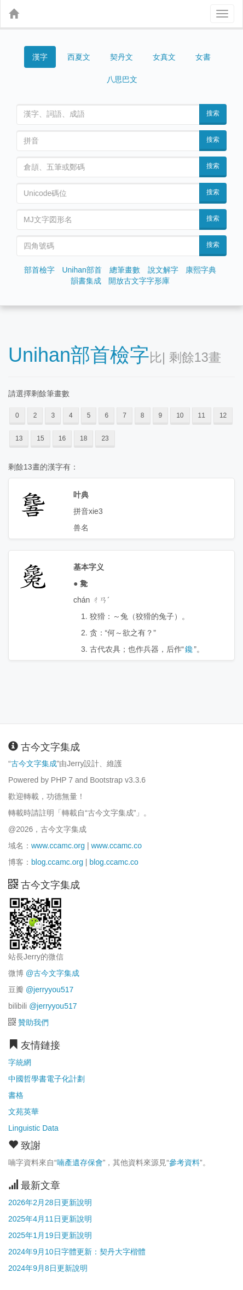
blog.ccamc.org (57, 862)
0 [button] (17, 415)
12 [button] (223, 415)
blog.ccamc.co (113, 862)
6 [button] (106, 415)
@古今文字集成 (52, 973)
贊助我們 (33, 1022)
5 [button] (89, 415)
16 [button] (62, 438)
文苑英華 (23, 1111)
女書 (203, 57)
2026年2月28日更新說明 (50, 1202)
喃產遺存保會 (80, 1162)
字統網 (19, 1062)
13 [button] (18, 438)
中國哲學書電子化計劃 (46, 1078)
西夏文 (78, 57)
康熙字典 (201, 269)
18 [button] (83, 438)
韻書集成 (86, 280)
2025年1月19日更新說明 (50, 1235)
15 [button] (40, 438)
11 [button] (201, 415)
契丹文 (121, 57)
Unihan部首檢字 (78, 355)
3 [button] (53, 415)
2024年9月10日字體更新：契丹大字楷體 (77, 1251)
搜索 (212, 113)
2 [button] (35, 415)
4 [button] (71, 415)
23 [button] (104, 438)
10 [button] (179, 415)
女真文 (164, 57)
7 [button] (124, 415)
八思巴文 (122, 79)
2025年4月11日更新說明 (50, 1218)
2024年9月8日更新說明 (48, 1268)
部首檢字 (39, 269)
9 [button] (161, 415)
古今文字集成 (34, 763)
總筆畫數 (124, 269)
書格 (16, 1095)
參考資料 (184, 1162)
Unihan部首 (81, 269)
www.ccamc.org (58, 845)
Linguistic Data (33, 1128)
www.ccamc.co (116, 845)
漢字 (40, 57)
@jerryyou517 (49, 989)
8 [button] (142, 415)
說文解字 (163, 269)
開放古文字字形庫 (139, 280)
